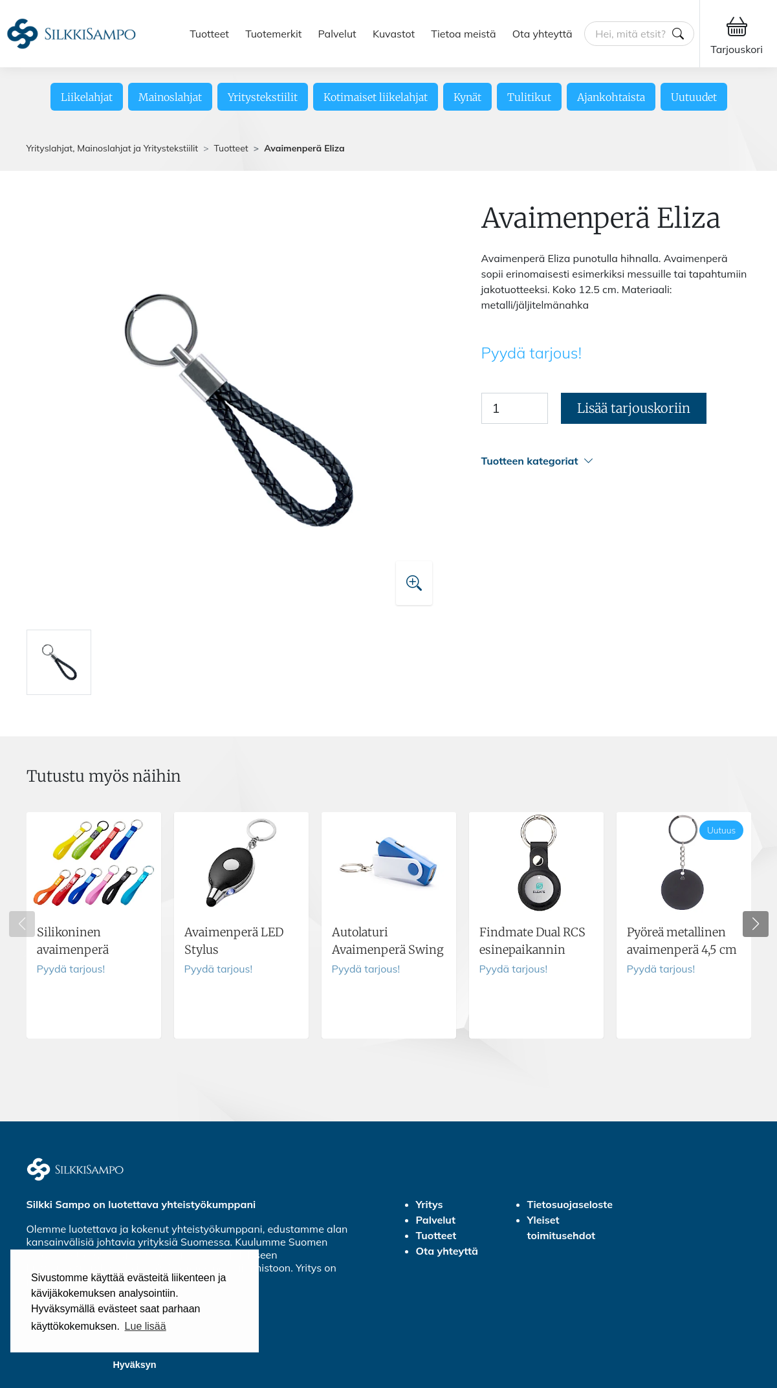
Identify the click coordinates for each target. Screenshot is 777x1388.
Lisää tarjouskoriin (633, 408)
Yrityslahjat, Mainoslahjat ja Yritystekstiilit (113, 148)
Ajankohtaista (611, 97)
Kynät (467, 97)
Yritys (429, 1204)
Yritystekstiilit (263, 97)
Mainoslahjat (170, 97)
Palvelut (337, 33)
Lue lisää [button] (145, 1326)
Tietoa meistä (463, 33)
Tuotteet (209, 33)
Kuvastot (394, 33)
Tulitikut (529, 97)
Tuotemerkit (273, 33)
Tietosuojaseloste (570, 1204)
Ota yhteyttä (542, 33)
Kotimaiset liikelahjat (375, 97)
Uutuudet (694, 97)
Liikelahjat (87, 97)
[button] (616, 461)
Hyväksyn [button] (134, 1365)
